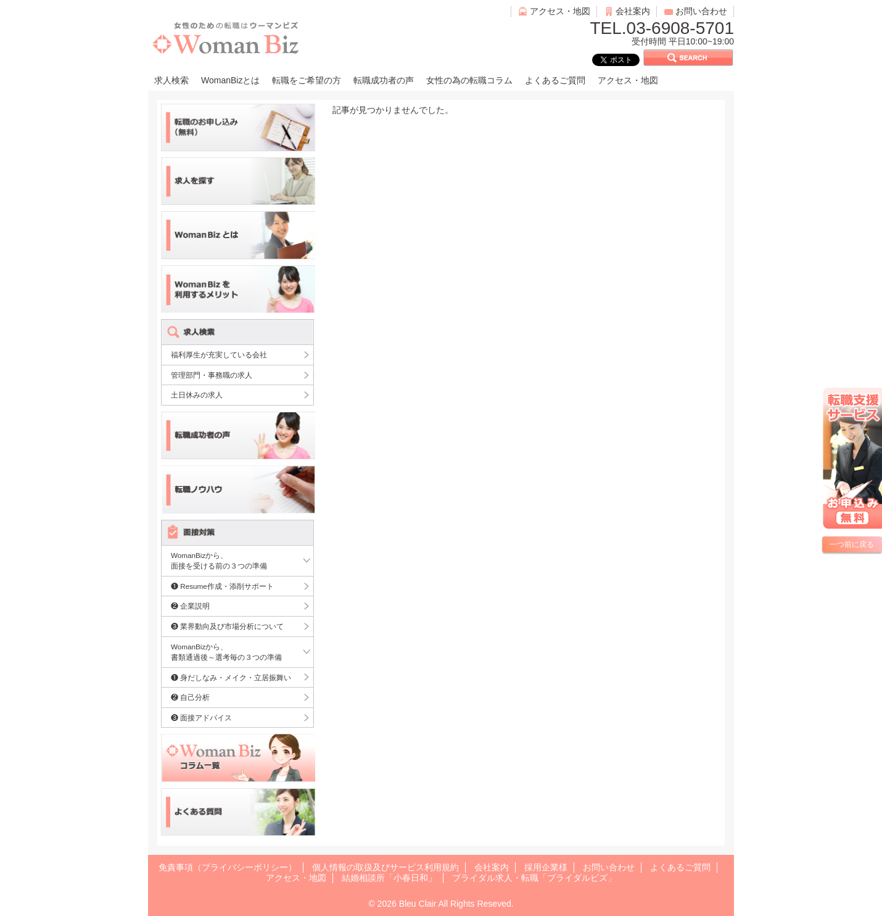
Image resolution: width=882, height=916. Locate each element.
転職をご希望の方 (306, 80)
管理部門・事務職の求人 (211, 375)
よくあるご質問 (555, 80)
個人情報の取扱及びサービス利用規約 (385, 867)
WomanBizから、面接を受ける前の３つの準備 (219, 560)
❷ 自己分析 (190, 697)
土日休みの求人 (197, 395)
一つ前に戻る (852, 544)
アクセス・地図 (560, 11)
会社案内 (633, 11)
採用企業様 (545, 867)
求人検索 (171, 80)
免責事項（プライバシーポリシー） (228, 867)
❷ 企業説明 (190, 606)
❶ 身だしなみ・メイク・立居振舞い (231, 677)
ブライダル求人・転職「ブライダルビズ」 (534, 878)
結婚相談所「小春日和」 (389, 878)
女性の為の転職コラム (469, 80)
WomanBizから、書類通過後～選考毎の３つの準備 (226, 652)
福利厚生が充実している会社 (219, 355)
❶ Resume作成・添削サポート (222, 586)
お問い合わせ (701, 11)
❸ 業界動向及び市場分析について (227, 626)
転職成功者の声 (383, 80)
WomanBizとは (230, 80)
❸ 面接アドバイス (201, 718)
